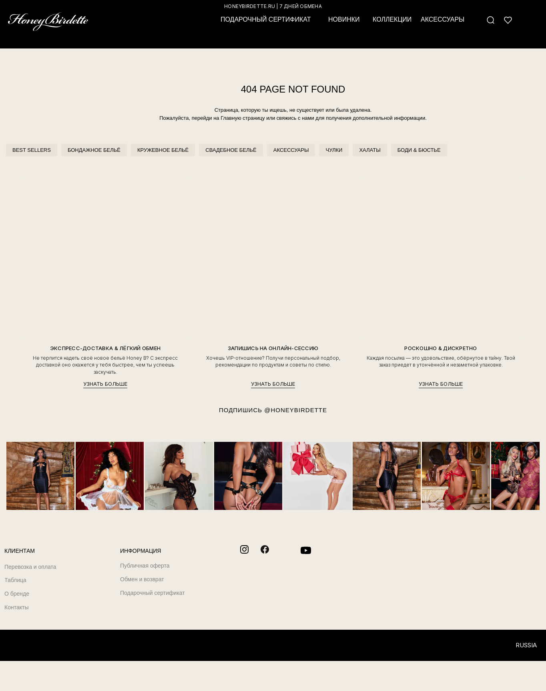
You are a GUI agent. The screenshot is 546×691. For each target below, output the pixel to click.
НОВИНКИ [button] (344, 19)
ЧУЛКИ (333, 150)
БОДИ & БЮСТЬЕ (419, 150)
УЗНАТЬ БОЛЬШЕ (105, 384)
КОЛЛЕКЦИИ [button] (392, 19)
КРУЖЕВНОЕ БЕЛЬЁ (163, 150)
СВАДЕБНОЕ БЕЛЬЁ (230, 150)
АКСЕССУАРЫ (291, 150)
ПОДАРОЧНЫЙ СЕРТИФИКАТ (266, 19)
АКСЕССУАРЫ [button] (442, 19)
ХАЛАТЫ (369, 150)
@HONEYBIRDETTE (295, 410)
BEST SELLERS (31, 150)
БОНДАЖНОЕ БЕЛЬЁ (94, 150)
